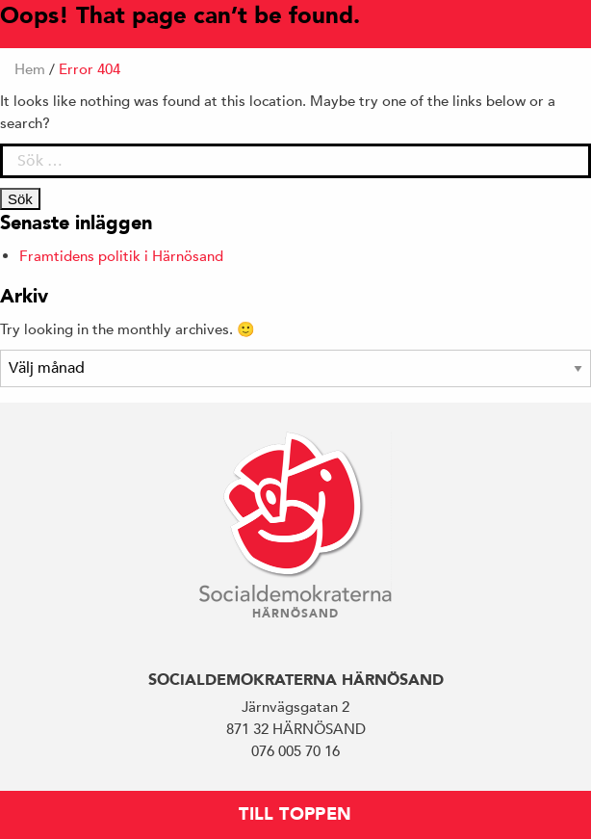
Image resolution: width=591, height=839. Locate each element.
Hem (29, 69)
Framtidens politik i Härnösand (121, 256)
